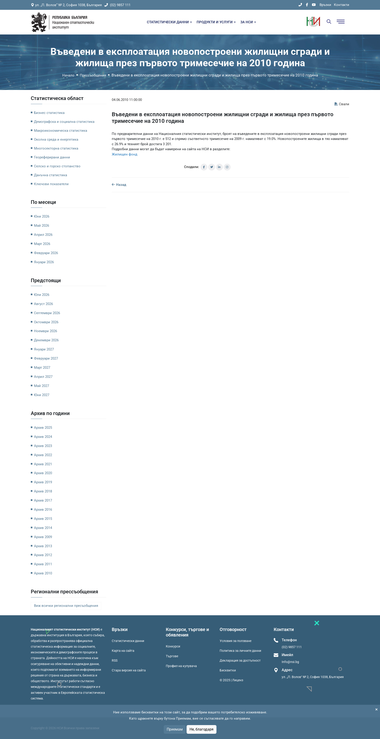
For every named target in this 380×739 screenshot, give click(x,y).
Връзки (325, 5)
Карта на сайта (123, 650)
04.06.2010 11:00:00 (127, 100)
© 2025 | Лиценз (231, 680)
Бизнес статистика (49, 113)
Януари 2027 (44, 349)
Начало (68, 75)
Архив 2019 (43, 482)
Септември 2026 (47, 313)
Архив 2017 (43, 500)
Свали (342, 104)
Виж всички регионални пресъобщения (66, 606)
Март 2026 (42, 244)
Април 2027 (43, 377)
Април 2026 (43, 235)
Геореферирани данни (52, 157)
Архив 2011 (43, 564)
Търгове (172, 656)
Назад (119, 185)
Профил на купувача (181, 666)
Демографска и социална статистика (64, 122)
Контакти (341, 5)
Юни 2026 (41, 216)
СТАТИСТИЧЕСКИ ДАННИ (169, 22)
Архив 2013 (43, 546)
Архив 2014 (43, 528)
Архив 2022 (43, 455)
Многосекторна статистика (56, 148)
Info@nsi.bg (290, 662)
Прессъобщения (93, 75)
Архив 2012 (43, 555)
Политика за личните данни (240, 650)
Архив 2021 (43, 464)
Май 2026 (41, 226)
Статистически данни (128, 641)
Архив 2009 (43, 537)
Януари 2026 (44, 262)
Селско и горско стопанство (57, 166)
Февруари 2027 (46, 358)
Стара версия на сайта (129, 670)
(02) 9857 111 (117, 5)
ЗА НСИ (248, 22)
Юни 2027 (41, 395)
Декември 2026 (46, 340)
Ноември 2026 (45, 331)
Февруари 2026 (46, 253)
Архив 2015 (43, 519)
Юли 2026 (41, 295)
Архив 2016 (43, 510)
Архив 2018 (43, 491)
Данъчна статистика (50, 175)
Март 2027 (42, 368)
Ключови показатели (51, 184)
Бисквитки (228, 670)
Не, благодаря (201, 729)
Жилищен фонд (124, 154)
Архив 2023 (43, 446)
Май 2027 (41, 386)
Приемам (175, 729)
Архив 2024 (43, 437)
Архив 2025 (43, 428)
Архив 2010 (43, 573)
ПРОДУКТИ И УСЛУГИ (216, 22)
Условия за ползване (235, 641)
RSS (114, 660)
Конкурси (173, 646)
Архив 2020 (43, 473)
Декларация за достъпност (240, 660)
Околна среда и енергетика (56, 139)
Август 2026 (43, 304)
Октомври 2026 (46, 322)
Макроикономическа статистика (60, 131)
